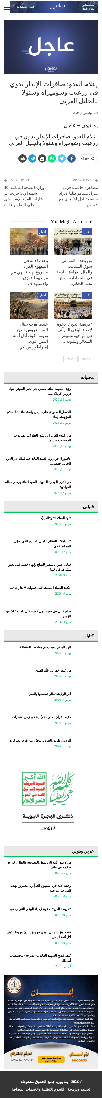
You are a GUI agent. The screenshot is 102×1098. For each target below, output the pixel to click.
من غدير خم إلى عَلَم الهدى (53, 670)
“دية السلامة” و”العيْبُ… (54, 518)
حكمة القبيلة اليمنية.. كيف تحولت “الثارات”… (40, 588)
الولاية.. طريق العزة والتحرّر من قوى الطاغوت (40, 740)
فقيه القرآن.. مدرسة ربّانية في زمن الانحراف (41, 717)
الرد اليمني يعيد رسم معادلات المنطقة (45, 647)
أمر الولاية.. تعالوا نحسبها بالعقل (49, 694)
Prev (85, 358)
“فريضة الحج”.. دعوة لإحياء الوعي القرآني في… (39, 909)
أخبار (87, 232)
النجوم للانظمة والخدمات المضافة (38, 1089)
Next (70, 358)
